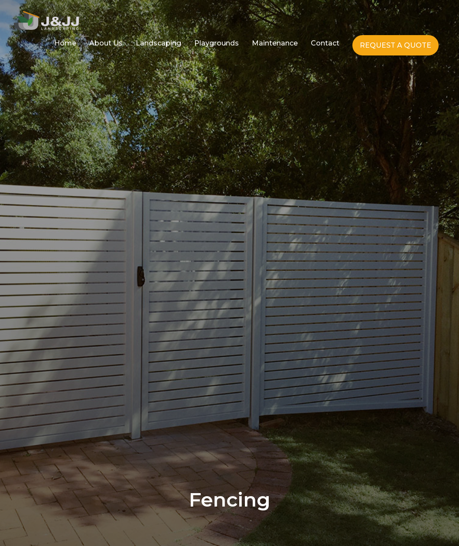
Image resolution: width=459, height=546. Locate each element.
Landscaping (158, 43)
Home (65, 43)
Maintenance (275, 43)
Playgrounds (216, 43)
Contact (325, 43)
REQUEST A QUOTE (395, 45)
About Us (106, 43)
